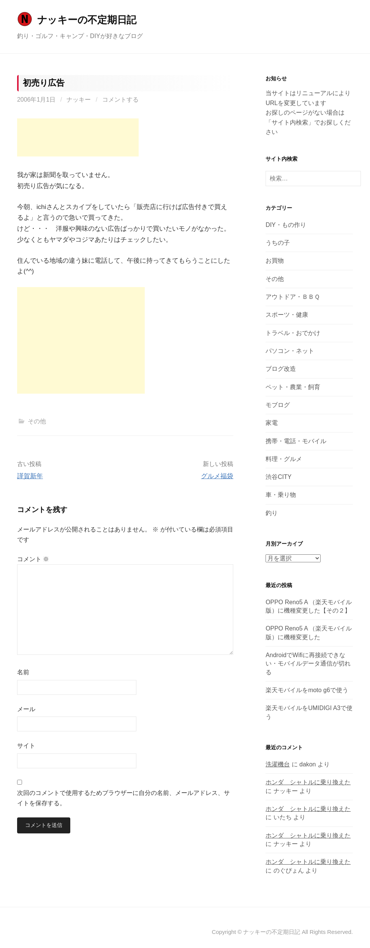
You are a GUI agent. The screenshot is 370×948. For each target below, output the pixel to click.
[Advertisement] (78, 137)
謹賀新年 (30, 476)
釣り (272, 513)
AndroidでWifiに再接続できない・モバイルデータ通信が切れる (308, 663)
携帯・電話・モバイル (296, 441)
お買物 (275, 260)
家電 (272, 423)
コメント (33, 559)
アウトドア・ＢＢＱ (293, 297)
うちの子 (278, 242)
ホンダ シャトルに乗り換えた (308, 782)
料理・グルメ (284, 459)
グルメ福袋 (217, 476)
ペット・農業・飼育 (293, 387)
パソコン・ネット (290, 351)
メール (26, 709)
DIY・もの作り (286, 225)
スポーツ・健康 (287, 314)
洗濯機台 (278, 764)
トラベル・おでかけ (293, 333)
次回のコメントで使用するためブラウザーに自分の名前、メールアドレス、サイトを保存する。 (123, 798)
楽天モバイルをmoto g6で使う (307, 690)
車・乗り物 (281, 495)
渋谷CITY (278, 477)
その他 (37, 421)
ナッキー (78, 99)
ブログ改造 (281, 368)
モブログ (278, 405)
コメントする (120, 99)
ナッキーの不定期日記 (86, 20)
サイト (26, 745)
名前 (23, 672)
